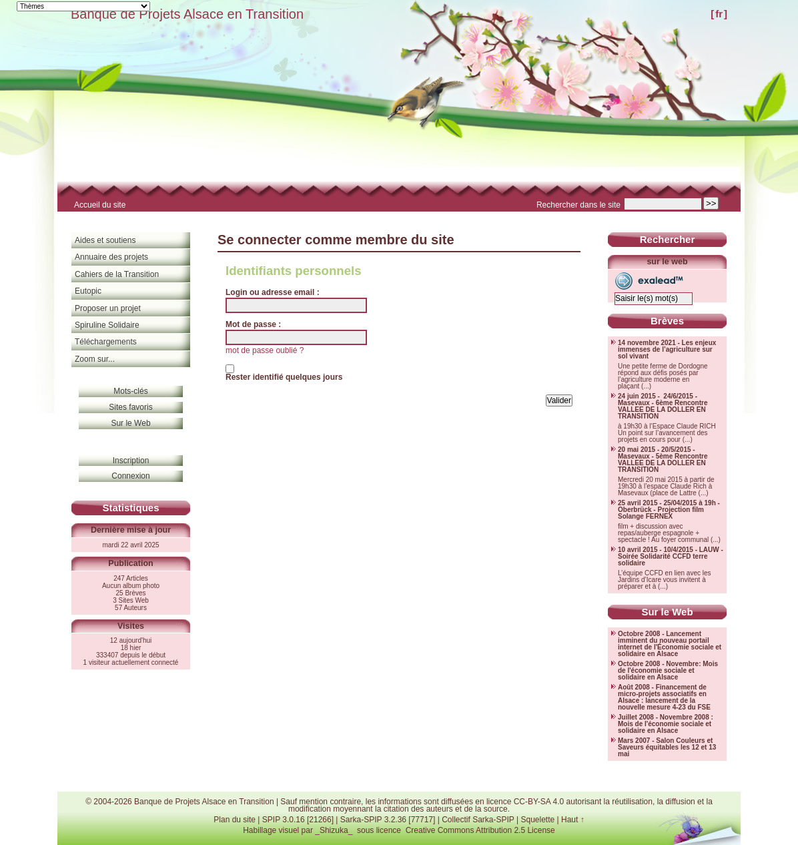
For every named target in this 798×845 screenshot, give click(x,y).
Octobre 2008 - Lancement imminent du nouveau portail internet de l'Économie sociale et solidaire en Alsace (669, 644)
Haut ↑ (572, 819)
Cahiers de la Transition (117, 274)
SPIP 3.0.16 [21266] (298, 819)
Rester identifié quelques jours (284, 377)
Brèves (667, 320)
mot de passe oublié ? (265, 350)
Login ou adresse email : (273, 292)
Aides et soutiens (105, 240)
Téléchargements (106, 341)
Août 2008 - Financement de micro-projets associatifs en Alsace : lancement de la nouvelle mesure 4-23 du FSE (664, 697)
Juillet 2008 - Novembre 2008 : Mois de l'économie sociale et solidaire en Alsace (665, 724)
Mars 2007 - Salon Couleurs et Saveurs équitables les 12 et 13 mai (667, 748)
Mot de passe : (253, 324)
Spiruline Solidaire (107, 325)
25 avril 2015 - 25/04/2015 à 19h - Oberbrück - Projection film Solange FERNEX (669, 510)
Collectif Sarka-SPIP (478, 819)
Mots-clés (130, 391)
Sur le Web (130, 423)
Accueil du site (99, 205)
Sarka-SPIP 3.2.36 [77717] (388, 819)
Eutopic (88, 291)
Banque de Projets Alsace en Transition (187, 14)
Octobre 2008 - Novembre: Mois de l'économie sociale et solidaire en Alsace (668, 671)
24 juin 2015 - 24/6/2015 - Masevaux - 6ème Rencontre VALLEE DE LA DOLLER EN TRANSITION (663, 406)
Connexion (130, 476)
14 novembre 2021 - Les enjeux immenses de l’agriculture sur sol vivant (667, 350)
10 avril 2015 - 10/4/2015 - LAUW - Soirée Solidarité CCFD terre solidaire (670, 557)
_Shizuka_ (333, 830)
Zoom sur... (95, 359)
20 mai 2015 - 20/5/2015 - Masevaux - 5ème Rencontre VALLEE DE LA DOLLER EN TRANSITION (663, 460)
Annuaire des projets (111, 257)
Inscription (131, 460)
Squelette (537, 819)
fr (719, 13)
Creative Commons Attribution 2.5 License (480, 830)
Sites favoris (130, 407)
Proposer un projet (108, 308)
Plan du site (235, 819)
